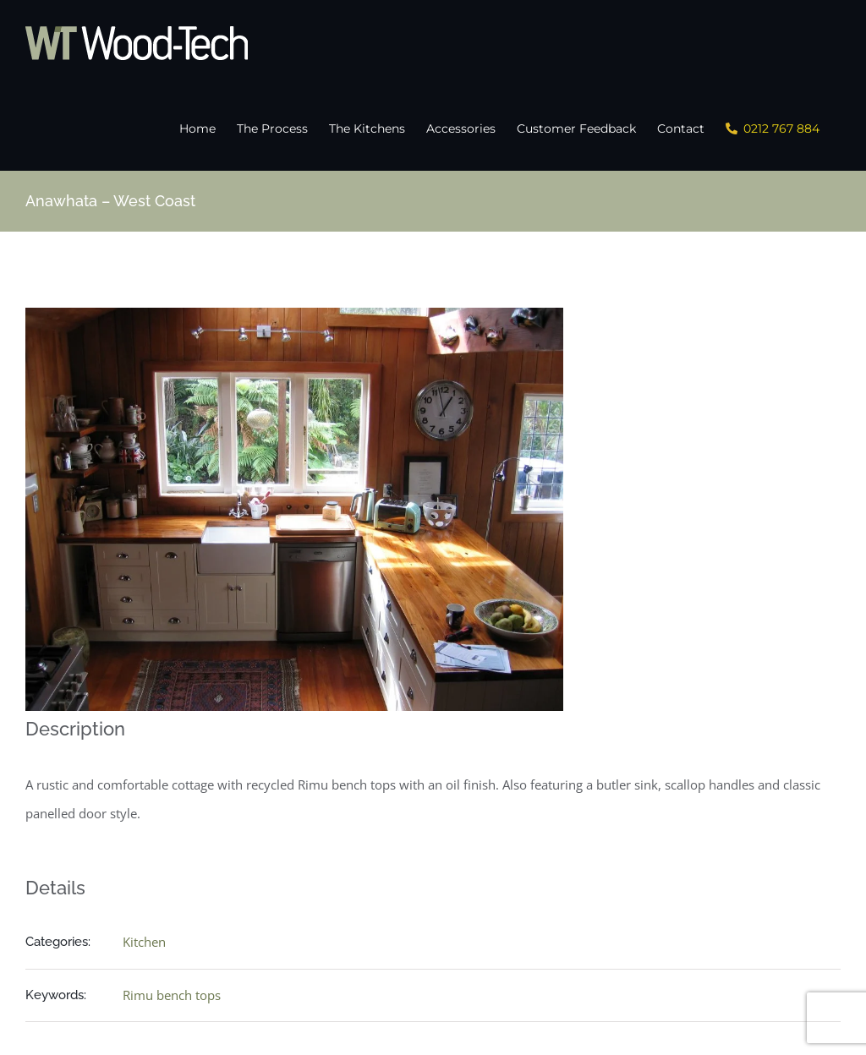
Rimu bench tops (172, 993)
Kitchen (144, 940)
